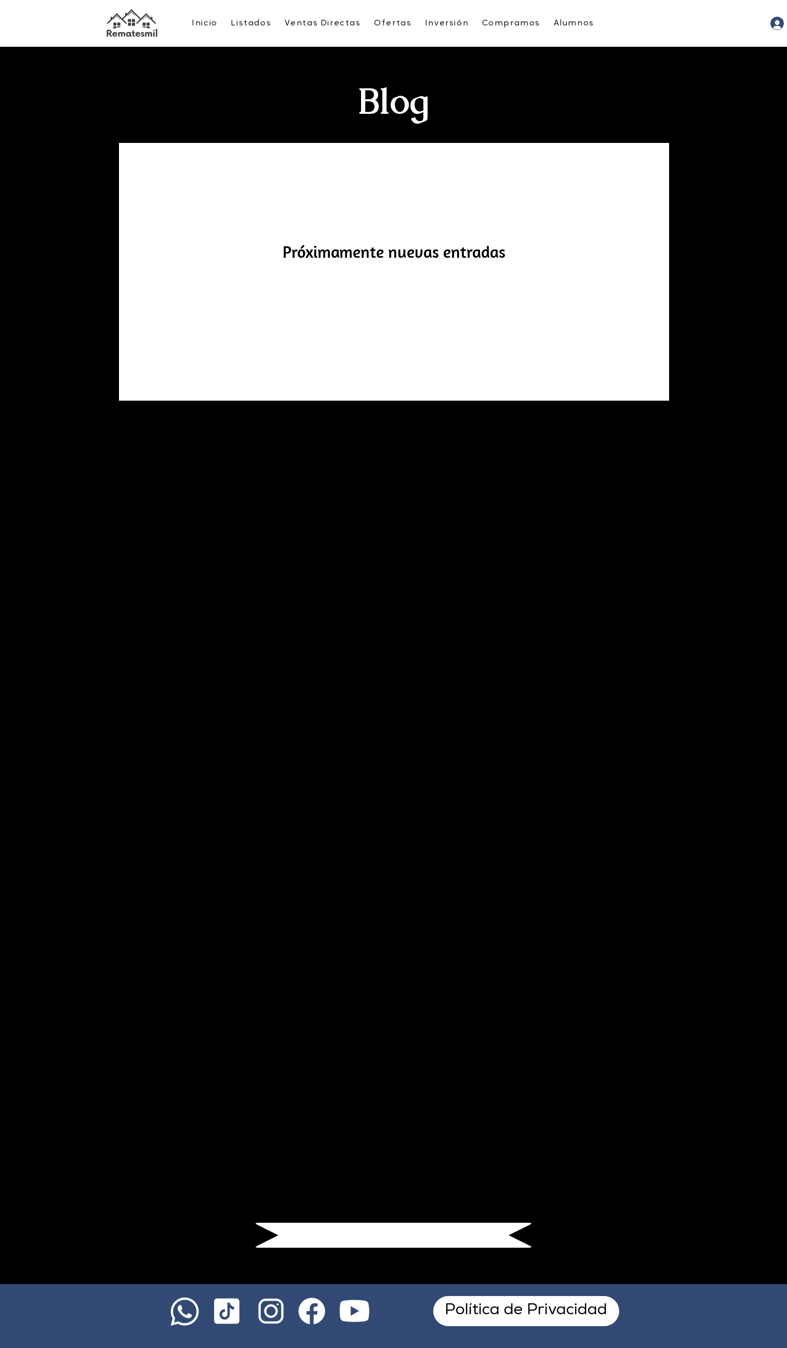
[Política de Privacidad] (526, 1311)
